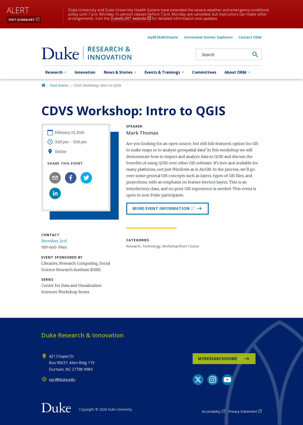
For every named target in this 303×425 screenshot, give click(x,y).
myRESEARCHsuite (162, 37)
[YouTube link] (227, 379)
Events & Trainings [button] (162, 72)
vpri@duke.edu (62, 379)
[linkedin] (55, 193)
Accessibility (211, 411)
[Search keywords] (222, 54)
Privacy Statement (243, 411)
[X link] (198, 379)
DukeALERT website (128, 18)
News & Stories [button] (118, 72)
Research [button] (54, 72)
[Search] (255, 54)
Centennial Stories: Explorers (208, 37)
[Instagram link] (212, 379)
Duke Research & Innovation (82, 335)
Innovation (85, 72)
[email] (55, 178)
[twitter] (86, 178)
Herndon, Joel (54, 240)
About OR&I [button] (236, 72)
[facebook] (71, 178)
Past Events (59, 85)
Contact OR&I (250, 37)
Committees (204, 72)
